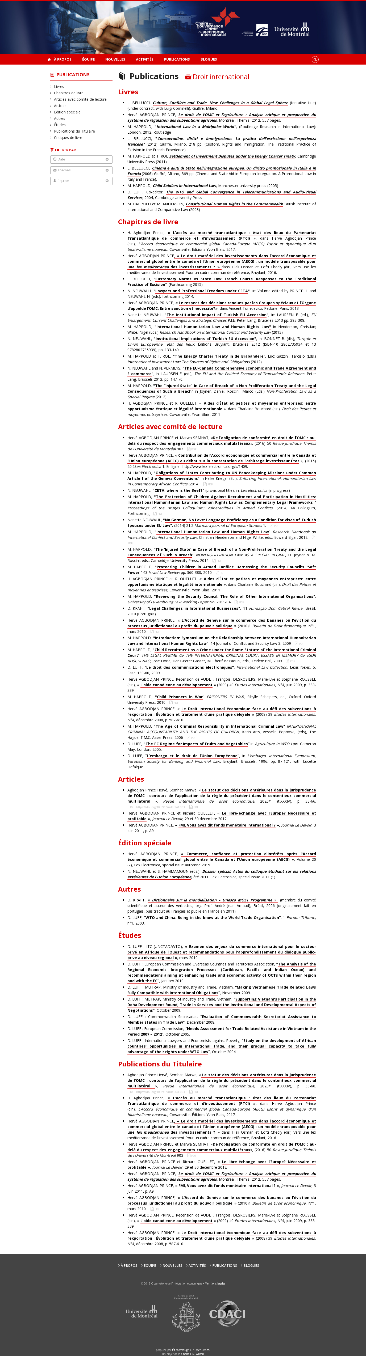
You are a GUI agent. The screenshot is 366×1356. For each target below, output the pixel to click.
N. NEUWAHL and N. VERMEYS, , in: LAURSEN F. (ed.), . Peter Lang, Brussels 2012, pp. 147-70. (221, 374)
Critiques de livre (68, 137)
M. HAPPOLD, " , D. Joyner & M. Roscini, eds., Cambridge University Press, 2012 (221, 555)
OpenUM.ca (201, 1350)
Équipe (88, 59)
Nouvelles (115, 59)
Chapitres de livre (69, 92)
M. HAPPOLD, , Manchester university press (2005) (202, 185)
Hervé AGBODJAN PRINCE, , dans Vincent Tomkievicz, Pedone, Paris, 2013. (221, 305)
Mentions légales (215, 1283)
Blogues (209, 59)
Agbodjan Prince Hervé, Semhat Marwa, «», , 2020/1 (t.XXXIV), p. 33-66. (221, 795)
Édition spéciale (67, 112)
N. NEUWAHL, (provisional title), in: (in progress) (208, 490)
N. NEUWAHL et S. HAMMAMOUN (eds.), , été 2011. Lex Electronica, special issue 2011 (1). (221, 874)
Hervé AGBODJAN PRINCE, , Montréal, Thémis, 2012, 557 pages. (221, 117)
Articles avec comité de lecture (80, 99)
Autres (59, 118)
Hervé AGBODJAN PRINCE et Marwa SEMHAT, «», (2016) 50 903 (221, 443)
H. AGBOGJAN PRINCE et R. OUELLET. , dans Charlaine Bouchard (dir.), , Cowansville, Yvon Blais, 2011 (221, 409)
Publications (177, 59)
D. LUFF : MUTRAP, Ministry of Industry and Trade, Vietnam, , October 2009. (221, 1005)
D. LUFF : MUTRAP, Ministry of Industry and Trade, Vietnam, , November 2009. (221, 990)
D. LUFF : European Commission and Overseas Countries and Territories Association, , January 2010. (221, 972)
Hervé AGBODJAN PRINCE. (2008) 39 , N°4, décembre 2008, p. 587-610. (221, 714)
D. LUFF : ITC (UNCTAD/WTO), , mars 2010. (221, 952)
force (182, 1350)
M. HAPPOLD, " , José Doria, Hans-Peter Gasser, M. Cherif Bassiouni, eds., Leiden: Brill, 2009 (221, 655)
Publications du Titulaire (74, 131)
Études (60, 124)
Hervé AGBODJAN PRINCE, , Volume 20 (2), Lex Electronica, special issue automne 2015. (221, 859)
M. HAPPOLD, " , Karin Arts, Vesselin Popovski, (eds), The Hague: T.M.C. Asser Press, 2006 (221, 732)
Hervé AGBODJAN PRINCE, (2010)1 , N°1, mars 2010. (221, 626)
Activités (144, 59)
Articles (60, 105)
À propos (63, 59)
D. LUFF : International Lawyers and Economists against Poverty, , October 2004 (221, 1046)
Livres (59, 86)
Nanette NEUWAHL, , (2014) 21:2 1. (221, 522)
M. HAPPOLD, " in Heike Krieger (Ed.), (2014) (221, 478)
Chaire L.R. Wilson (192, 1354)
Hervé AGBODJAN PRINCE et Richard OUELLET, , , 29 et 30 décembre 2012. (221, 816)
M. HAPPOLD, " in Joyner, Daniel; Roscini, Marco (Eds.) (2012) (221, 391)
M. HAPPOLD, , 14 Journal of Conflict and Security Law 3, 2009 (221, 640)
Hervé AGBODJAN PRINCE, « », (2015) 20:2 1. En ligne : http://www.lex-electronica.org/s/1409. (221, 461)
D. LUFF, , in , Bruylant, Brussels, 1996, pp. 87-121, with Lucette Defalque (221, 761)
